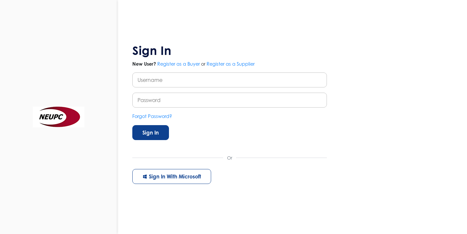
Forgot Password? (152, 116)
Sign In (150, 132)
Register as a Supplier (231, 64)
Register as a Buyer (178, 64)
